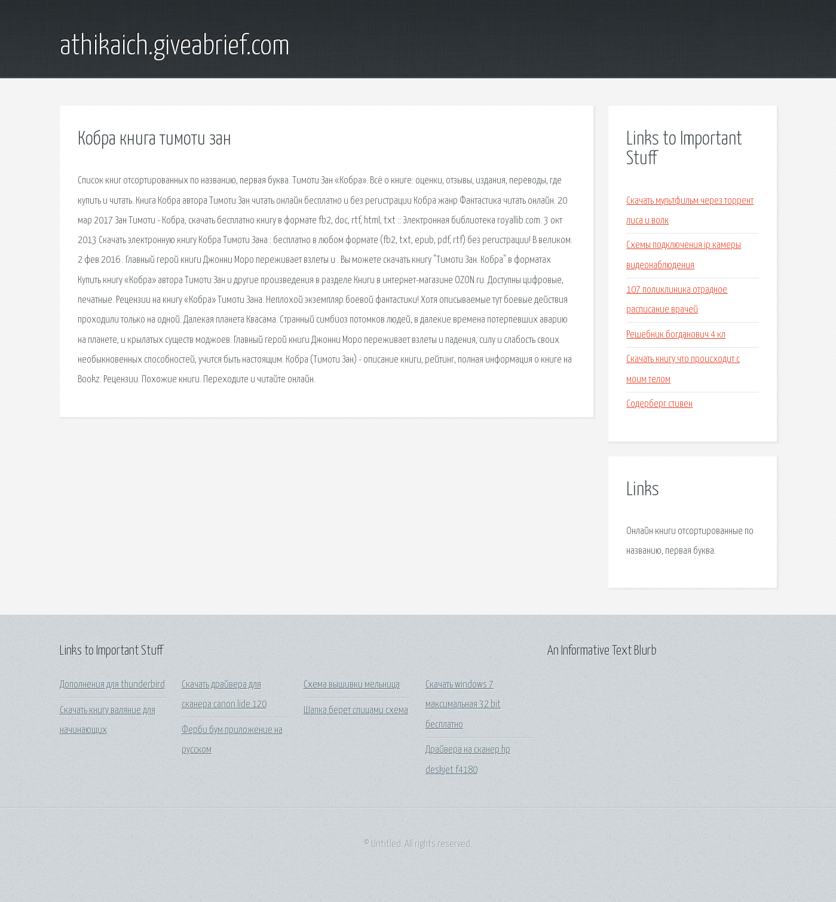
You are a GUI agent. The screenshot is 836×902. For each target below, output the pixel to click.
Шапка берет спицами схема (356, 710)
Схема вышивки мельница (352, 685)
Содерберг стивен (659, 404)
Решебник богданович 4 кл (675, 335)
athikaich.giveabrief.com (175, 46)
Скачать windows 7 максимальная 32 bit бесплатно (463, 705)
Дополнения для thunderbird (112, 685)
